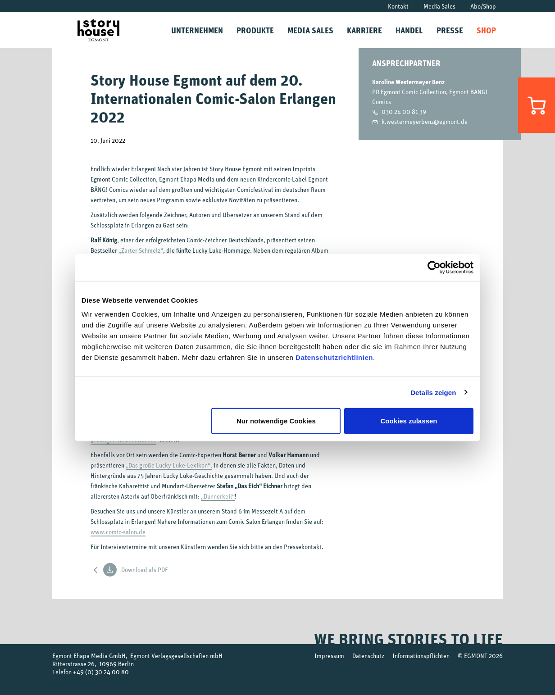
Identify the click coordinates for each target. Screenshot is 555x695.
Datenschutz (368, 655)
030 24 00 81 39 (404, 111)
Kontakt (398, 6)
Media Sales (439, 6)
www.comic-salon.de (118, 532)
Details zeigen (433, 392)
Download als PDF (135, 570)
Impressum (329, 655)
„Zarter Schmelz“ (140, 250)
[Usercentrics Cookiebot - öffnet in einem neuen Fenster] (434, 267)
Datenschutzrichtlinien (334, 357)
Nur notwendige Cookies (276, 421)
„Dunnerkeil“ (218, 496)
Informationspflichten (421, 655)
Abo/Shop (483, 6)
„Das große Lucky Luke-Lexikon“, (169, 465)
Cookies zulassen (409, 421)
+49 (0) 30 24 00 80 (101, 672)
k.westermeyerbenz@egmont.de (425, 121)
